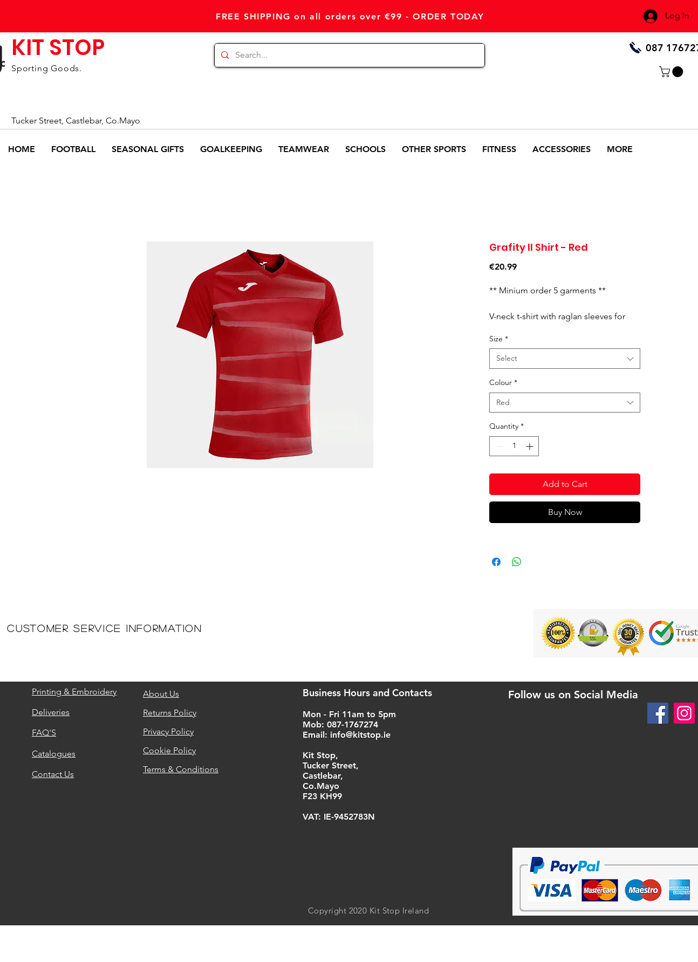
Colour (503, 382)
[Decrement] (497, 446)
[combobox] (564, 358)
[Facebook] (657, 713)
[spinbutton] (514, 446)
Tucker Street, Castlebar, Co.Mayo (75, 120)
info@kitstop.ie (360, 735)
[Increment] (530, 446)
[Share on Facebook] (496, 561)
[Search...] (348, 55)
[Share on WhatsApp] (516, 561)
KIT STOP (58, 47)
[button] (672, 71)
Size (498, 338)
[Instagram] (684, 713)
